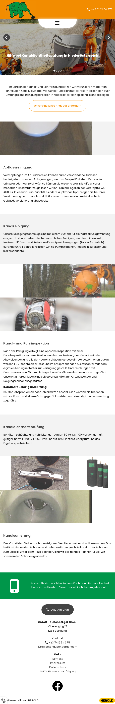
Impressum (57, 663)
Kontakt (57, 659)
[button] (57, 23)
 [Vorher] (6, 37)
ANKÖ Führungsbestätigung (57, 671)
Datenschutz (57, 667)
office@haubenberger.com (57, 647)
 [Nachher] (108, 37)
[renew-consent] (4, 700)
